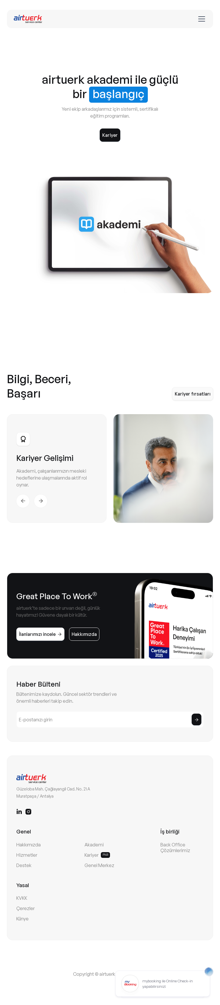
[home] (28, 19)
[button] (200, 19)
